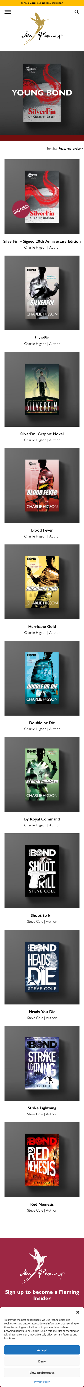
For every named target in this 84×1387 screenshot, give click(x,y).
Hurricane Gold (42, 626)
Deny (42, 1361)
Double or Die (42, 722)
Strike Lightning (42, 1107)
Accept (42, 1350)
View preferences (42, 1372)
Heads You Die (42, 1011)
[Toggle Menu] (8, 12)
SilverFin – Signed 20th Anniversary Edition (42, 241)
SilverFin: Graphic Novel (42, 433)
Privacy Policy (42, 1382)
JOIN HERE (57, 3)
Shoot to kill (42, 915)
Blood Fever (42, 530)
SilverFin (42, 337)
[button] (78, 1312)
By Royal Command (42, 819)
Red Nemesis (42, 1204)
